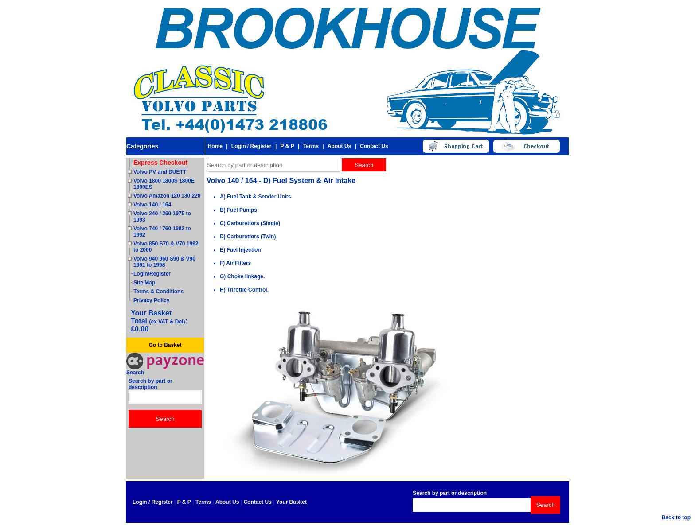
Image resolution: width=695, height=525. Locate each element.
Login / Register (251, 146)
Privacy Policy (151, 300)
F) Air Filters (235, 263)
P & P (287, 146)
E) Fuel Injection (240, 250)
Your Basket (291, 502)
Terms (311, 146)
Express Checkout (160, 162)
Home (214, 146)
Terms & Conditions (158, 291)
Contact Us (374, 146)
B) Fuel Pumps (238, 210)
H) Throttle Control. (244, 290)
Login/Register (152, 274)
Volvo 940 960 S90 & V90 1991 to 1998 (164, 262)
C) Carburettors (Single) (250, 223)
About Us (339, 146)
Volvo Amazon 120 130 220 (166, 196)
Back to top (676, 517)
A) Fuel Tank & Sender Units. (256, 197)
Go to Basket (164, 345)
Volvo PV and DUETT (159, 172)
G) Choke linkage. (242, 276)
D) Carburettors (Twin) (248, 236)
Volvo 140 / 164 (152, 205)
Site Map (144, 283)
